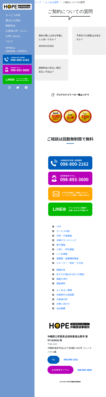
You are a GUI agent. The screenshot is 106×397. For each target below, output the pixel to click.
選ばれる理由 (13, 20)
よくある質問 (52, 2)
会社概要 (60, 308)
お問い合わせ (13, 36)
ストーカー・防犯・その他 (69, 263)
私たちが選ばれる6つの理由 (70, 274)
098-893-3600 (85, 369)
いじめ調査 (61, 253)
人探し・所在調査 (65, 249)
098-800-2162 (71, 359)
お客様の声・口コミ (17, 30)
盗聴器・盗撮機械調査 (67, 258)
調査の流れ (61, 278)
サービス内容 (13, 15)
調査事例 (60, 283)
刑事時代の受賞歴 (65, 294)
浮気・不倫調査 (64, 235)
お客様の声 (61, 299)
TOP (58, 226)
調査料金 (10, 25)
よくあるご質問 (64, 290)
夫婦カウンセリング (66, 240)
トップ (38, 2)
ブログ (9, 41)
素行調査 (60, 244)
